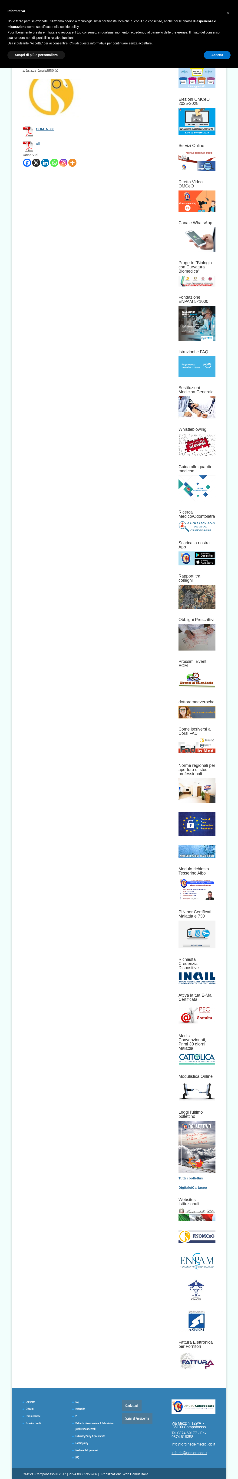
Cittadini (30, 1409)
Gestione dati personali (87, 1450)
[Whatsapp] (54, 163)
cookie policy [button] (69, 27)
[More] (72, 163)
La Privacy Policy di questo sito (90, 1436)
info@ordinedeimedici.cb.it (193, 1444)
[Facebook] (27, 163)
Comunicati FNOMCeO (48, 70)
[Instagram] (63, 163)
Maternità (80, 1409)
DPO (77, 1457)
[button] (228, 11)
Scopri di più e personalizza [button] (36, 55)
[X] (36, 163)
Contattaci (131, 1406)
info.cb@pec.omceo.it (189, 1453)
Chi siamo (30, 1402)
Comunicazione (33, 1416)
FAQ (77, 1402)
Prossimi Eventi (33, 1423)
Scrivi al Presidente (137, 1419)
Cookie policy (82, 1443)
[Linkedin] (45, 163)
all (38, 144)
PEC (77, 1416)
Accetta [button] (217, 55)
